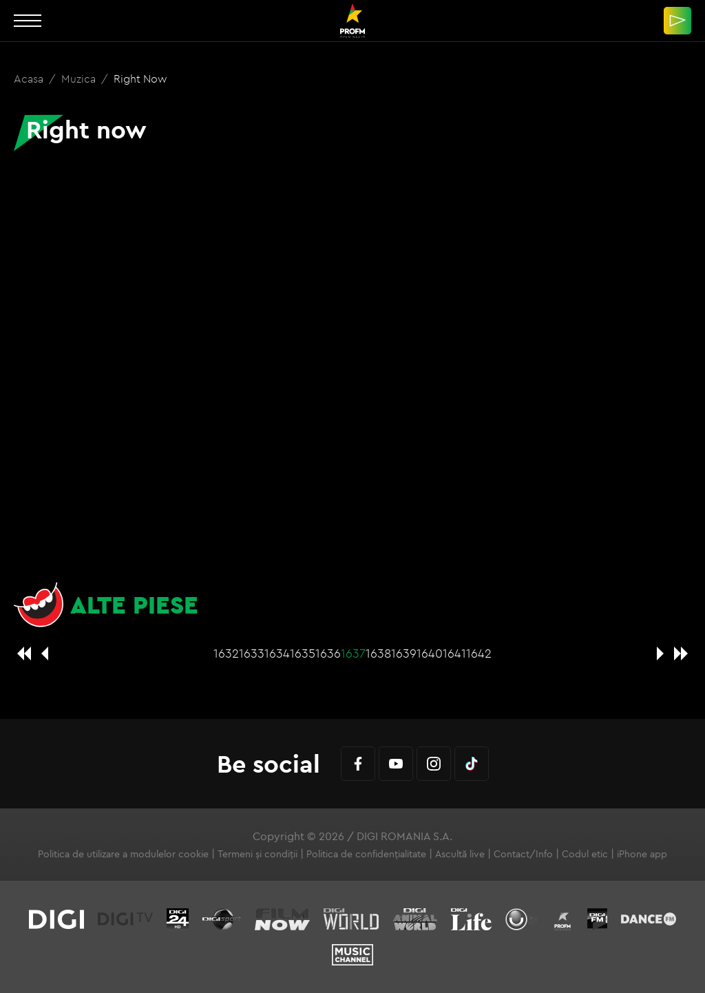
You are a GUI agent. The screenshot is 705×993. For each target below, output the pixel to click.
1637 (353, 653)
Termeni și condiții (257, 854)
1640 (430, 653)
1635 (302, 653)
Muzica (79, 78)
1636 (328, 653)
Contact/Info (523, 854)
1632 (226, 653)
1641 (454, 653)
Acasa (30, 78)
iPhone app (642, 854)
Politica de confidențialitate (366, 854)
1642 (479, 653)
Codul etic (585, 854)
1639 (404, 653)
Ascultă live (460, 854)
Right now (140, 78)
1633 (251, 653)
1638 (378, 653)
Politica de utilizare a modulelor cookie (123, 854)
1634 (277, 653)
